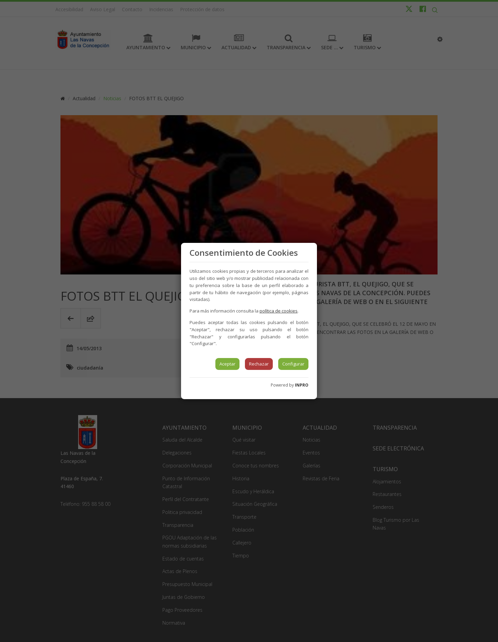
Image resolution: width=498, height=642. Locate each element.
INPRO (301, 385)
